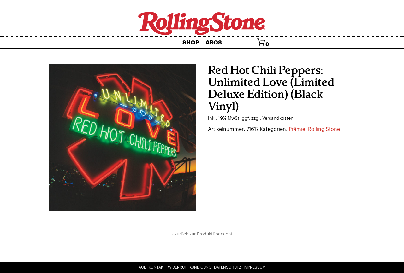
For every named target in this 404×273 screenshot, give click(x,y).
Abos (213, 42)
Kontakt (157, 267)
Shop (190, 42)
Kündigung (200, 267)
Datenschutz (227, 267)
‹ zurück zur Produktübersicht (202, 234)
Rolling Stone (324, 129)
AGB (142, 267)
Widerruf (177, 267)
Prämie (297, 129)
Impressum (254, 267)
